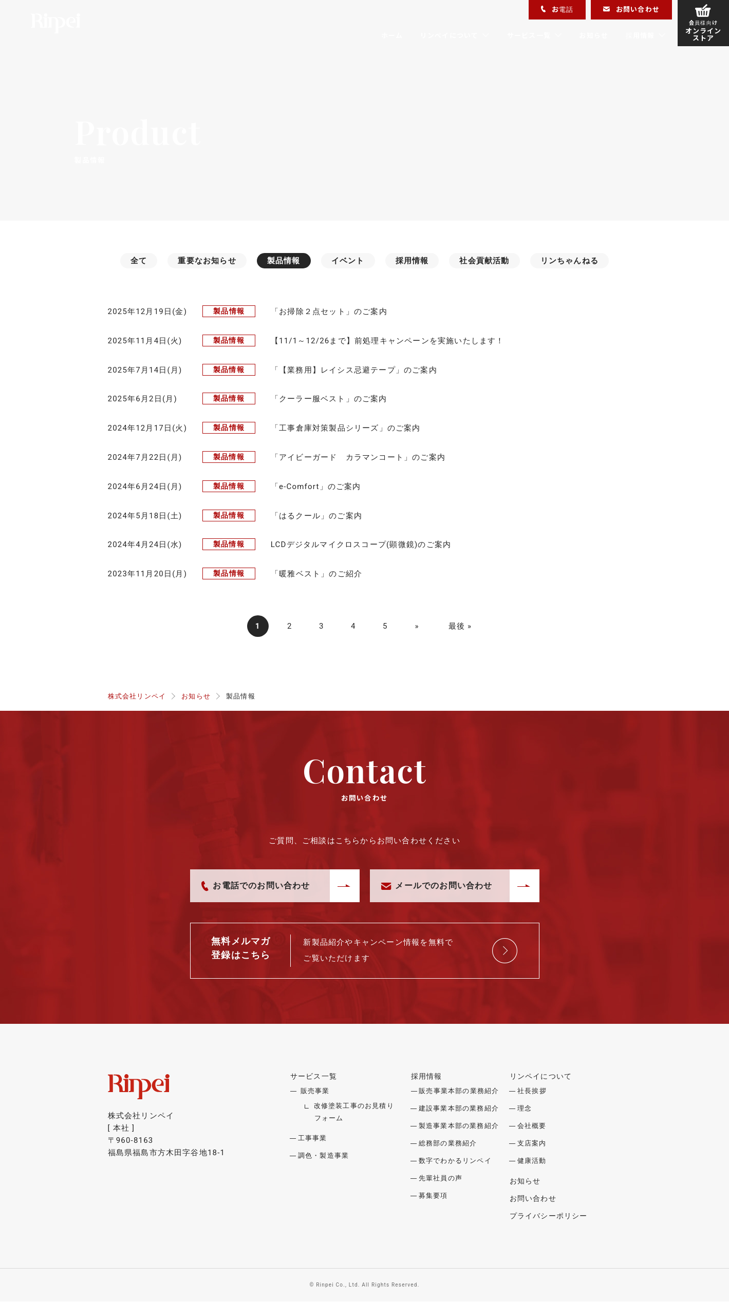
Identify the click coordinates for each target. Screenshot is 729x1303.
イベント (348, 260)
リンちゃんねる (569, 260)
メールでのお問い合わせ (437, 887)
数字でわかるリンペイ (455, 1162)
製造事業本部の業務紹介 (459, 1127)
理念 (524, 1110)
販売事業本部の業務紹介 (459, 1092)
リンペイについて (449, 35)
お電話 (557, 9)
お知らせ (593, 35)
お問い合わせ (631, 9)
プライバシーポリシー (548, 1217)
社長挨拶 (532, 1092)
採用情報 (640, 35)
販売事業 (315, 1092)
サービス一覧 (529, 35)
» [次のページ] (417, 627)
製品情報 (284, 260)
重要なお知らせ (207, 260)
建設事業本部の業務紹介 (459, 1110)
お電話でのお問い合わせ (255, 887)
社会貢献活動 (484, 260)
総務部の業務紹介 (448, 1145)
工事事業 (312, 1139)
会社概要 (532, 1127)
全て (138, 260)
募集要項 (433, 1197)
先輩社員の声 (440, 1179)
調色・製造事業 (323, 1157)
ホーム (392, 35)
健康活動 (532, 1162)
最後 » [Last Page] (460, 627)
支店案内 (532, 1145)
